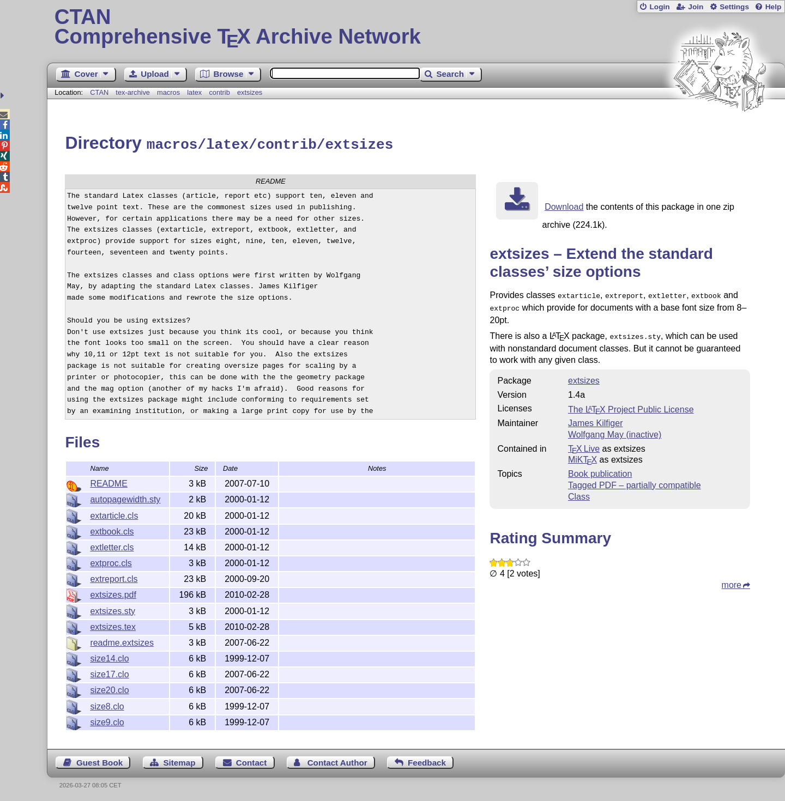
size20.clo (109, 688)
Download (564, 205)
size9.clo (107, 720)
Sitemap (179, 761)
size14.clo (109, 657)
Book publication (600, 469)
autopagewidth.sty (125, 497)
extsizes (249, 92)
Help (773, 7)
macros (168, 92)
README (108, 482)
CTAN (99, 92)
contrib (219, 92)
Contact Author (337, 761)
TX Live (584, 443)
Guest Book (99, 761)
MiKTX (582, 454)
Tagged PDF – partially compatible (634, 480)
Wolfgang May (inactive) (614, 429)
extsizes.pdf (113, 593)
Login (659, 7)
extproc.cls (110, 561)
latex (194, 92)
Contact (251, 761)
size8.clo (107, 704)
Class (579, 491)
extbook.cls (112, 530)
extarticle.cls (114, 514)
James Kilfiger (595, 418)
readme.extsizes (122, 641)
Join (695, 7)
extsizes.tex (113, 625)
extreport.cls (113, 577)
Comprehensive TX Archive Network (416, 27)
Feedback (427, 761)
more (731, 580)
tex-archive (133, 92)
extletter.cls (112, 545)
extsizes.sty (112, 609)
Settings (734, 7)
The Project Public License (631, 404)
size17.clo (109, 672)
